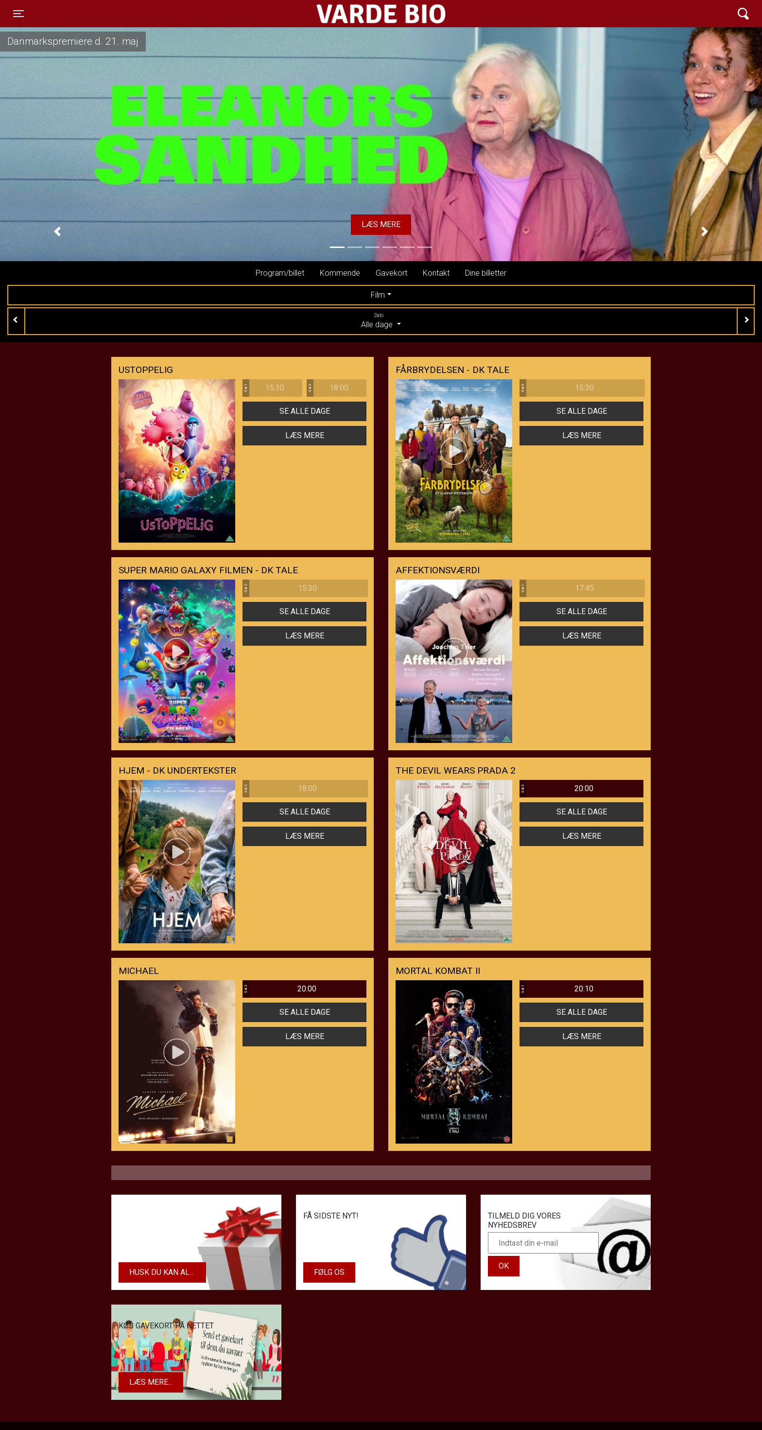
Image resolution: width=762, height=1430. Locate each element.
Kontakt (436, 273)
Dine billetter (485, 273)
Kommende (340, 273)
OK (504, 1266)
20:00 (556, 788)
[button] (57, 231)
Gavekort (391, 273)
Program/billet (280, 273)
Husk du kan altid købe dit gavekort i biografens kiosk (167, 1272)
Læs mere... (151, 1382)
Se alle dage (304, 411)
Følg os (329, 1272)
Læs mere (381, 224)
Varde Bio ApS (343, 13)
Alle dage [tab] (381, 320)
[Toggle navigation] (18, 13)
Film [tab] (378, 295)
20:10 (556, 989)
